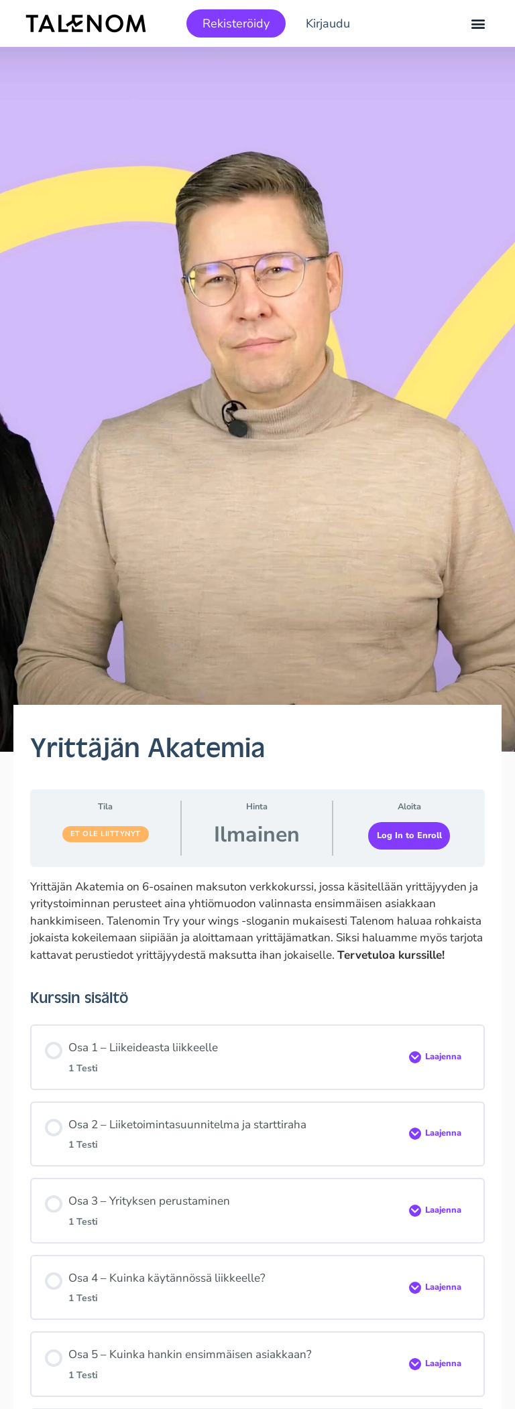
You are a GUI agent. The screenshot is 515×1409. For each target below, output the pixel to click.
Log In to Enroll (409, 835)
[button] (478, 24)
